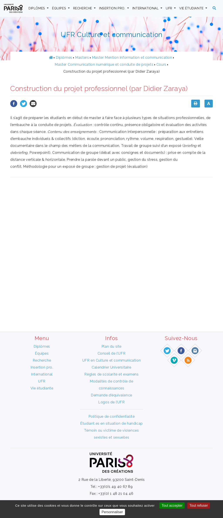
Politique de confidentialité (111, 416)
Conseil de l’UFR (112, 353)
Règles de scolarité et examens (111, 374)
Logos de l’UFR (111, 402)
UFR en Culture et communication (111, 360)
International (146, 8)
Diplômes (37, 8)
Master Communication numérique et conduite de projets (104, 64)
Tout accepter (172, 505)
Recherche (83, 8)
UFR (169, 8)
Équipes (59, 8)
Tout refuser (198, 505)
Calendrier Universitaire (111, 367)
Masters (82, 57)
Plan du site (111, 346)
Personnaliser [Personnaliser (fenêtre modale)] (112, 512)
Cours (161, 64)
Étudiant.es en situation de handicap (111, 423)
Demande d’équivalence (111, 395)
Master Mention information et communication (132, 57)
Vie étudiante (191, 8)
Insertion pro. (112, 8)
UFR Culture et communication (111, 34)
